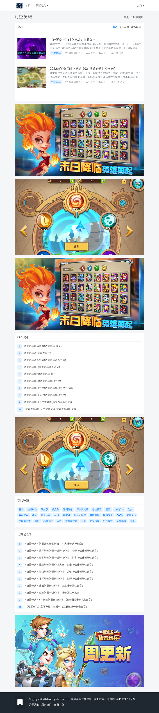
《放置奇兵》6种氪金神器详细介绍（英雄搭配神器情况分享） (58, 599)
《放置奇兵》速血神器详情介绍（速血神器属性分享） (54, 585)
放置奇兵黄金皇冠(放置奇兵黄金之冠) (45, 360)
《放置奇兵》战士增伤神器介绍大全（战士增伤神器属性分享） (59, 564)
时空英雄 (138, 17)
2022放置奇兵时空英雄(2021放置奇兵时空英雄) (84, 69)
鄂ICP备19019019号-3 (122, 699)
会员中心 (59, 704)
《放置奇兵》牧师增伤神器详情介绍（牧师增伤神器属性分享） (59, 578)
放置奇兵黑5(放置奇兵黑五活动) (42, 367)
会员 (140, 5)
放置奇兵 (42, 5)
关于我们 (34, 704)
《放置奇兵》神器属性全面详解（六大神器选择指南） (54, 543)
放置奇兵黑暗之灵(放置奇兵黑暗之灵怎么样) (49, 388)
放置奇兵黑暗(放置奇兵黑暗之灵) (42, 381)
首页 (27, 5)
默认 (115, 26)
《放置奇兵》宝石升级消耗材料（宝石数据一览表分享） (56, 606)
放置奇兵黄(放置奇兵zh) (37, 353)
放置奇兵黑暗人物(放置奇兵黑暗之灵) (45, 395)
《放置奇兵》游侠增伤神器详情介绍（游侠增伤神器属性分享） (59, 571)
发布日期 (136, 26)
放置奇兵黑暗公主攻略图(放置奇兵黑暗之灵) (49, 402)
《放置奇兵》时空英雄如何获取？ (74, 40)
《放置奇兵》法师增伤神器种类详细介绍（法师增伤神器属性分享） (61, 550)
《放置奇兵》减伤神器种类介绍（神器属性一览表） (53, 592)
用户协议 (46, 704)
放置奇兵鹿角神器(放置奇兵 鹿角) (43, 346)
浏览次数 (124, 26)
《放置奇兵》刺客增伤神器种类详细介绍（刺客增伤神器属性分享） (61, 557)
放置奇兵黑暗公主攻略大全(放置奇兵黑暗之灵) (51, 409)
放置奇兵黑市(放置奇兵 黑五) (40, 374)
